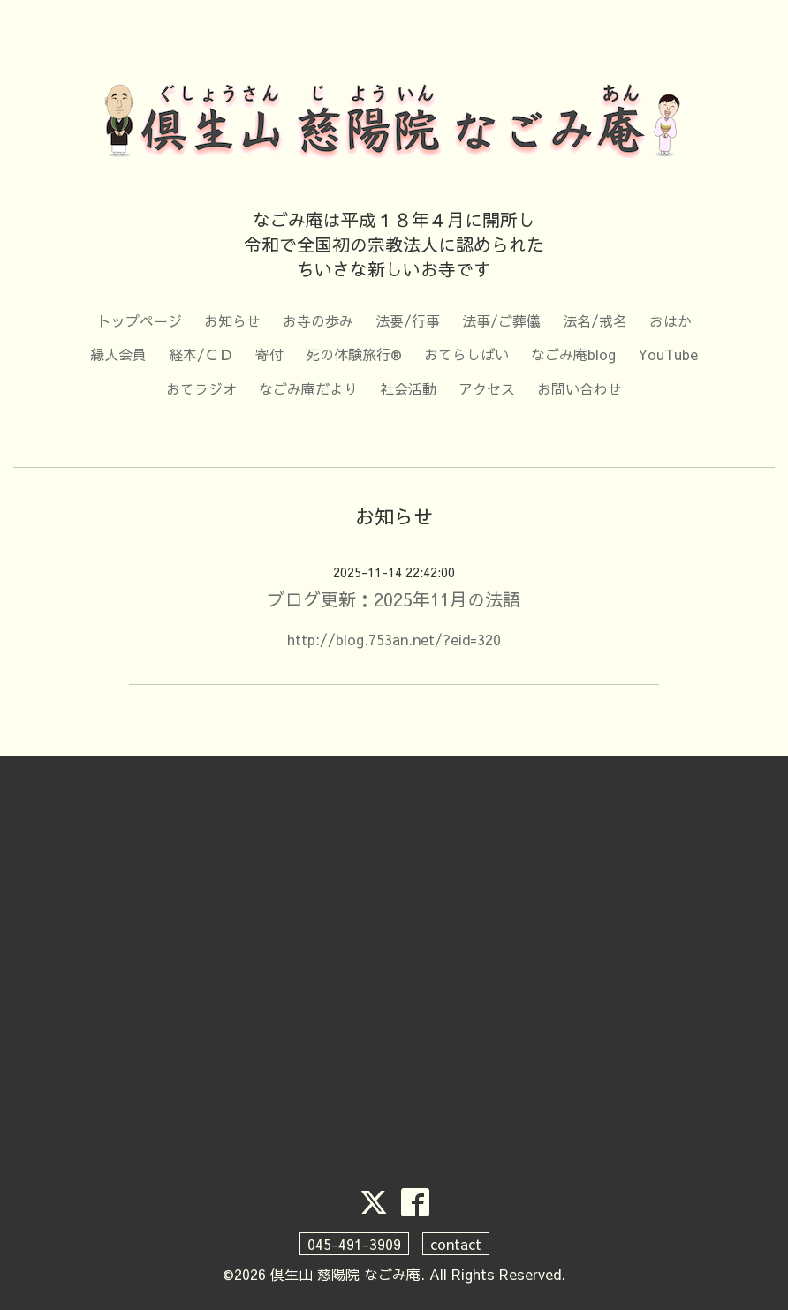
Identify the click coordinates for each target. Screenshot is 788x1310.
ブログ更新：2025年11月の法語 (394, 599)
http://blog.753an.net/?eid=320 (394, 639)
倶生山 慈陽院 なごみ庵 (345, 1274)
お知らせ (232, 320)
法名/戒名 (595, 320)
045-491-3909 (354, 1244)
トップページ (139, 320)
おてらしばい (466, 354)
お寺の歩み (318, 320)
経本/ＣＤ (201, 354)
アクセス (486, 388)
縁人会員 (118, 354)
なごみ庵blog (573, 354)
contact (455, 1244)
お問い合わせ (579, 388)
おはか (670, 320)
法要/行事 (407, 320)
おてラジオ (201, 388)
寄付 (269, 354)
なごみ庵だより (308, 388)
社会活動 (408, 388)
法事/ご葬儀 (501, 320)
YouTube (668, 354)
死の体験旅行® (354, 354)
